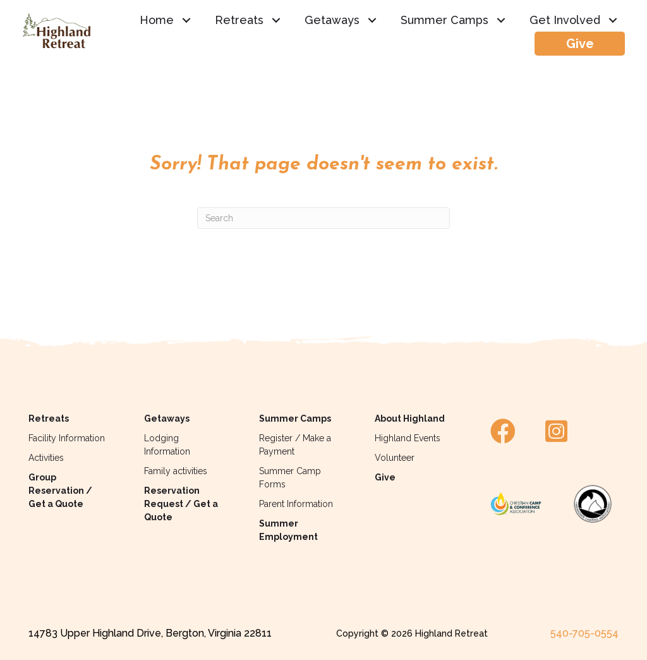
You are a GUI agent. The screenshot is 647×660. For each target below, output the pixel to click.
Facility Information (66, 438)
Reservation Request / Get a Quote (181, 504)
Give (385, 477)
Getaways (167, 418)
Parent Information (296, 504)
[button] (186, 20)
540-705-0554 (584, 633)
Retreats (48, 418)
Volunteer (394, 458)
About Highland (410, 418)
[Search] (323, 218)
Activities (46, 458)
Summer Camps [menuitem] (444, 20)
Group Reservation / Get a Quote (60, 490)
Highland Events (407, 438)
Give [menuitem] (580, 43)
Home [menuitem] (157, 20)
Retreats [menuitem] (239, 20)
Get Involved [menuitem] (564, 20)
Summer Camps (295, 418)
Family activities (175, 471)
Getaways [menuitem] (332, 20)
